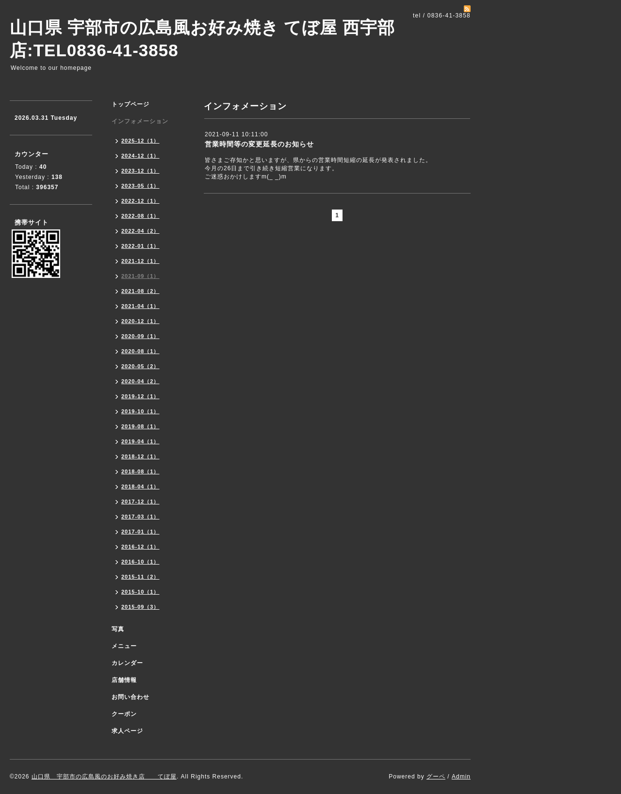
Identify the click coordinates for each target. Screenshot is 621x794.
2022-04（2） (140, 231)
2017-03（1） (140, 516)
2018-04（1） (140, 486)
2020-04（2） (140, 381)
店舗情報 (124, 680)
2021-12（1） (140, 261)
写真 (118, 629)
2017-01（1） (140, 532)
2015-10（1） (140, 592)
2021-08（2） (140, 291)
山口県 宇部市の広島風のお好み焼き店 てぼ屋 (104, 776)
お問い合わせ (130, 697)
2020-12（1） (140, 321)
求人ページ (127, 731)
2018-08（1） (140, 471)
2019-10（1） (140, 411)
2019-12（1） (140, 396)
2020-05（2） (140, 366)
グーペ (435, 776)
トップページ (130, 104)
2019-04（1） (140, 441)
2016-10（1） (140, 562)
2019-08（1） (140, 426)
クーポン (124, 714)
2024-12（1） (140, 156)
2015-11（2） (140, 577)
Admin (461, 776)
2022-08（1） (140, 216)
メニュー (124, 646)
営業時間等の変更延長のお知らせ (259, 144)
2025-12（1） (140, 141)
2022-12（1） (140, 201)
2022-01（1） (140, 246)
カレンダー (127, 663)
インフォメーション (140, 121)
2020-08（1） (140, 351)
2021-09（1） (140, 276)
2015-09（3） (140, 607)
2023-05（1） (140, 186)
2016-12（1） (140, 547)
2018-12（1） (140, 456)
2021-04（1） (140, 306)
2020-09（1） (140, 336)
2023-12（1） (140, 171)
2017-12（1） (140, 501)
